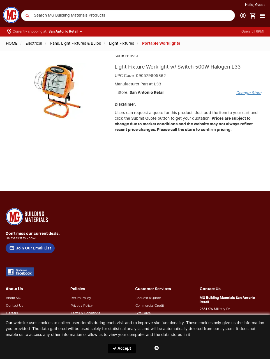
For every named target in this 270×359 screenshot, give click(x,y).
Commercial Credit (149, 305)
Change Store (248, 93)
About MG (13, 298)
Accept (122, 348)
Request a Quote (148, 298)
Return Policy (81, 298)
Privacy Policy (82, 305)
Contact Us (14, 305)
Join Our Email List (30, 248)
